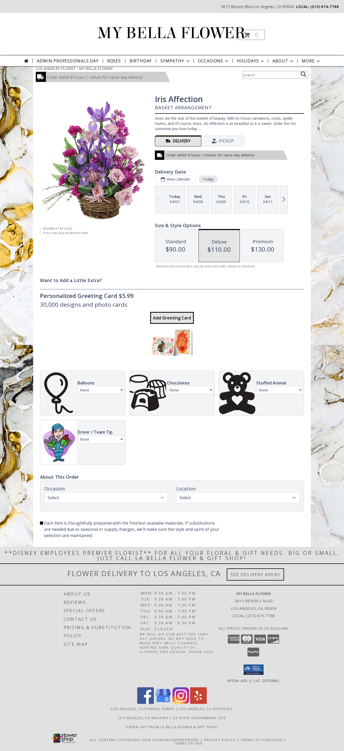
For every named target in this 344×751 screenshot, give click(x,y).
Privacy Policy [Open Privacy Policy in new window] (220, 739)
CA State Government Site (199, 717)
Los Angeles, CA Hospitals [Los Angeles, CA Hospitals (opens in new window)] (206, 708)
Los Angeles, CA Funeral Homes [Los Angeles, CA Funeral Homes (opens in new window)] (143, 708)
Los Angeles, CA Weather (143, 717)
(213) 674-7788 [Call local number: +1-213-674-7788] (324, 6)
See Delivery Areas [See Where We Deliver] (255, 574)
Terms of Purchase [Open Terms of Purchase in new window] (262, 739)
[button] (251, 35)
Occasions (213, 61)
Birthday (140, 61)
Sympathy (175, 61)
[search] (303, 74)
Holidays (251, 61)
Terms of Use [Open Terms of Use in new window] (188, 743)
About (283, 61)
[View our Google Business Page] (163, 702)
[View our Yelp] (198, 702)
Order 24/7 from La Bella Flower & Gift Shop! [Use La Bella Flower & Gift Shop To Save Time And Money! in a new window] (172, 726)
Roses (114, 61)
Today (208, 179)
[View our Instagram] (181, 702)
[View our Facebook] (145, 702)
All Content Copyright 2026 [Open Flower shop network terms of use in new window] (120, 739)
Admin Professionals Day (67, 61)
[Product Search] (270, 74)
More (311, 61)
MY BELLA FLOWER (172, 33)
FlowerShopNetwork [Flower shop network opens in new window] (176, 739)
